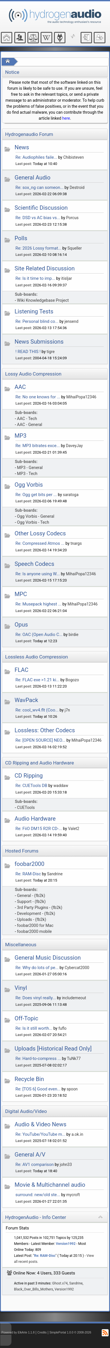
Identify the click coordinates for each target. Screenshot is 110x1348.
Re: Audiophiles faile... (36, 157)
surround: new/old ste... (37, 1194)
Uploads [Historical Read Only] (53, 1048)
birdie (73, 634)
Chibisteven (73, 157)
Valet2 (73, 828)
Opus (21, 624)
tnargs (76, 543)
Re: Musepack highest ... (38, 604)
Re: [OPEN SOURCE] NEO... (40, 740)
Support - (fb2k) (31, 901)
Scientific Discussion (41, 207)
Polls (21, 238)
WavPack (26, 700)
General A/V (30, 1154)
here (66, 118)
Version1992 (66, 1244)
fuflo (62, 1028)
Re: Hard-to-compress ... (38, 1058)
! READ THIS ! (28, 351)
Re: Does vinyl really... (35, 997)
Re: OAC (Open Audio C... (39, 634)
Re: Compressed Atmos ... (40, 543)
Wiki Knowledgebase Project (43, 300)
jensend (71, 321)
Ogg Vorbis (29, 484)
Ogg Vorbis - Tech (33, 522)
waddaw (60, 785)
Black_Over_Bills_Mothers (33, 1289)
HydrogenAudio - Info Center (35, 1217)
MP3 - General (30, 467)
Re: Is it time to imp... (35, 278)
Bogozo (72, 680)
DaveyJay (74, 445)
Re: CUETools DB (31, 785)
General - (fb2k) (31, 895)
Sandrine (55, 874)
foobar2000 (29, 863)
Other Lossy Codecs (40, 533)
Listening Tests (34, 311)
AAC (20, 387)
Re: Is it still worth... (33, 1028)
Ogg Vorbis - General (35, 516)
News (22, 147)
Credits (42, 1332)
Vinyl (21, 987)
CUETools (26, 807)
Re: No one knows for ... (37, 396)
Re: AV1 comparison (34, 1164)
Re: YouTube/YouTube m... (40, 1134)
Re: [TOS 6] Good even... (38, 1089)
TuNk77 (74, 1058)
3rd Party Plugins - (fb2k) (39, 907)
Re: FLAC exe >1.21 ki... (37, 679)
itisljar (66, 278)
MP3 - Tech (27, 473)
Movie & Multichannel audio (50, 1184)
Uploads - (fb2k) (31, 919)
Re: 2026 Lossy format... (38, 248)
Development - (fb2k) (36, 913)
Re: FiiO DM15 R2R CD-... (38, 828)
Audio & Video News (40, 1124)
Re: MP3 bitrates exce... (37, 445)
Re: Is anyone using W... (37, 573)
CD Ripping (29, 775)
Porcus (72, 217)
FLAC (21, 669)
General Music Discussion (48, 957)
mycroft (73, 1194)
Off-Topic (26, 1018)
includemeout (74, 998)
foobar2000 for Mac (35, 925)
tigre (51, 351)
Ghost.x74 (60, 1283)
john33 (66, 1164)
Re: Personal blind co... (37, 321)
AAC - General (29, 424)
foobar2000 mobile (34, 931)
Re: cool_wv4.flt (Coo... (37, 710)
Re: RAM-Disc (28, 873)
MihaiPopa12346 (81, 397)
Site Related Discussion (45, 268)
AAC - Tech (27, 418)
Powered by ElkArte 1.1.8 (18, 1332)
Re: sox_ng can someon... (39, 187)
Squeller (74, 248)
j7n (67, 710)
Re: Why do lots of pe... (37, 967)
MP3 (21, 435)
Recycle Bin (29, 1079)
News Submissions (39, 341)
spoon (72, 1089)
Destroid (77, 187)
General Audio (32, 177)
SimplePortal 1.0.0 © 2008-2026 (70, 1332)
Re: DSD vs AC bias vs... (37, 217)
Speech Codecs (34, 563)
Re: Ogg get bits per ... (36, 494)
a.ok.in (77, 1134)
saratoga (70, 494)
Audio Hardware (35, 818)
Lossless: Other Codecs (45, 730)
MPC (21, 594)
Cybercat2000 (77, 967)
